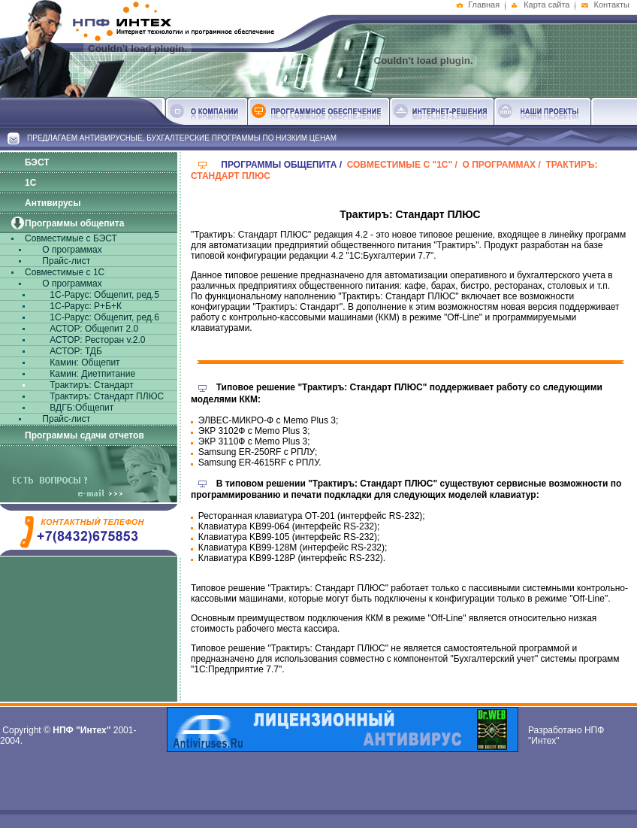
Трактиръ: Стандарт (90, 385)
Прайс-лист (65, 261)
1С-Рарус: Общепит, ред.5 (103, 295)
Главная (484, 4)
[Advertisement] (333, 787)
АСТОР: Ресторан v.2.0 (96, 340)
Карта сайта (546, 4)
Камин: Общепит (83, 362)
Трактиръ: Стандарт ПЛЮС (105, 396)
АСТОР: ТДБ (74, 351)
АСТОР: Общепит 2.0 (92, 328)
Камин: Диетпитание (91, 374)
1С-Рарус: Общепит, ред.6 (103, 317)
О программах (71, 249)
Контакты (611, 4)
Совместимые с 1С (64, 272)
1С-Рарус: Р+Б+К (84, 306)
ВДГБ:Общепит (80, 407)
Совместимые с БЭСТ (71, 238)
